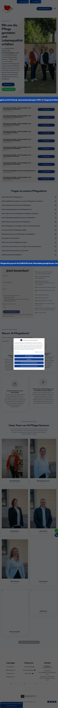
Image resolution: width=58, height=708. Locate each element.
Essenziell (16, 352)
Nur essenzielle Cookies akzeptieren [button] (29, 362)
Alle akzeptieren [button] (29, 356)
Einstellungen (22, 349)
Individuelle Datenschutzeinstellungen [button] (29, 366)
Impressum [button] (34, 368)
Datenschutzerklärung (28, 348)
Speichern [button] (29, 359)
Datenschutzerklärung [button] (30, 368)
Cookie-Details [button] (24, 368)
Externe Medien (39, 352)
